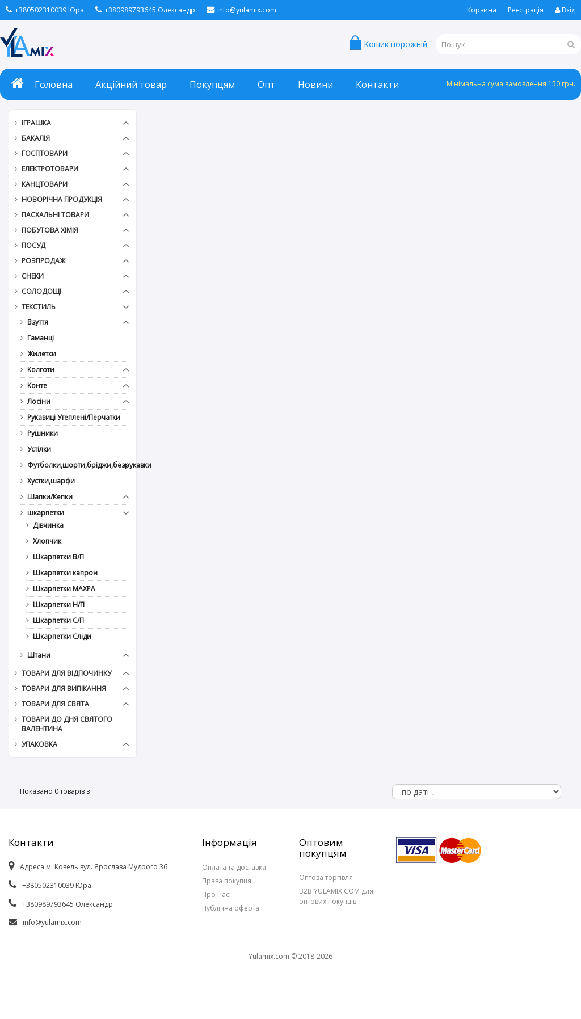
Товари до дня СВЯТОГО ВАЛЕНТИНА (67, 724)
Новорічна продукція (62, 199)
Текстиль (39, 306)
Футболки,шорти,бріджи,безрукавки (74, 465)
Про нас (215, 894)
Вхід (565, 10)
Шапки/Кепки (50, 497)
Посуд (33, 245)
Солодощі (41, 291)
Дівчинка (48, 525)
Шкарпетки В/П (58, 557)
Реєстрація (526, 10)
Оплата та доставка (234, 867)
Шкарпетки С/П (58, 620)
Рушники (42, 433)
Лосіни (38, 401)
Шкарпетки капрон (65, 573)
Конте (37, 385)
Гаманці (40, 338)
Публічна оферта (230, 908)
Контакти (377, 84)
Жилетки (41, 354)
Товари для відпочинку (66, 673)
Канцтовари (45, 184)
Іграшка (36, 123)
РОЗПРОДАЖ (43, 261)
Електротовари (50, 169)
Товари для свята (55, 704)
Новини (315, 84)
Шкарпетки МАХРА (64, 588)
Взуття (37, 322)
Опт (266, 84)
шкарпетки (45, 512)
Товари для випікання (64, 688)
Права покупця (226, 881)
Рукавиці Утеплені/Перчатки (73, 417)
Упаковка (39, 744)
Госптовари (45, 153)
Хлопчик (47, 541)
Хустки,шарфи (51, 481)
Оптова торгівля (326, 877)
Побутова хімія (50, 230)
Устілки (39, 449)
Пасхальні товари (55, 215)
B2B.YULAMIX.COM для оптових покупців (336, 896)
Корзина (481, 10)
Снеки (33, 276)
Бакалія (36, 138)
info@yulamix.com (241, 10)
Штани (38, 655)
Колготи (40, 369)
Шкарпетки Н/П (59, 604)
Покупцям (212, 84)
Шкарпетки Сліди (62, 636)
